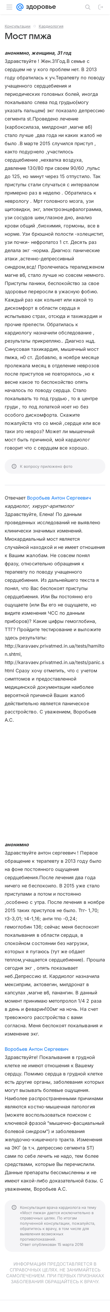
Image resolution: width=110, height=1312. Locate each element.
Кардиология (51, 26)
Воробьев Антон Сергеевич (59, 498)
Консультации (18, 26)
